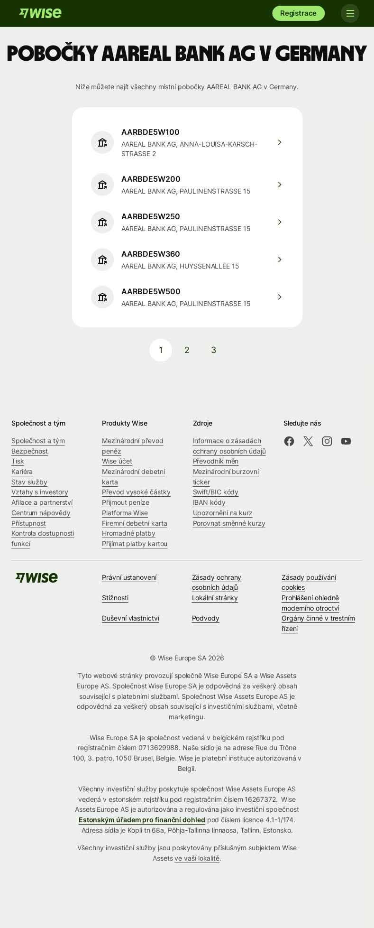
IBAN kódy (209, 502)
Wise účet (117, 461)
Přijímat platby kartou (134, 543)
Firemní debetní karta (134, 523)
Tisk (17, 461)
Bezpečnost (29, 451)
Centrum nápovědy (41, 513)
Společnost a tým (38, 440)
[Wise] (40, 13)
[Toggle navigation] (349, 13)
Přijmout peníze (125, 502)
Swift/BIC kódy (216, 492)
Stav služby (29, 482)
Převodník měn (216, 461)
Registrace (298, 13)
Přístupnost (28, 523)
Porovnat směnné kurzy (229, 523)
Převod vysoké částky (136, 492)
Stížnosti (115, 598)
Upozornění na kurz (223, 513)
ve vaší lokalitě (196, 858)
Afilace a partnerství (42, 502)
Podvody (205, 618)
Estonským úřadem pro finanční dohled (142, 820)
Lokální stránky (215, 598)
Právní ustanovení (129, 577)
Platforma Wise (125, 513)
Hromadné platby (128, 533)
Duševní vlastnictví (130, 618)
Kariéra (22, 471)
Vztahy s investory (39, 492)
